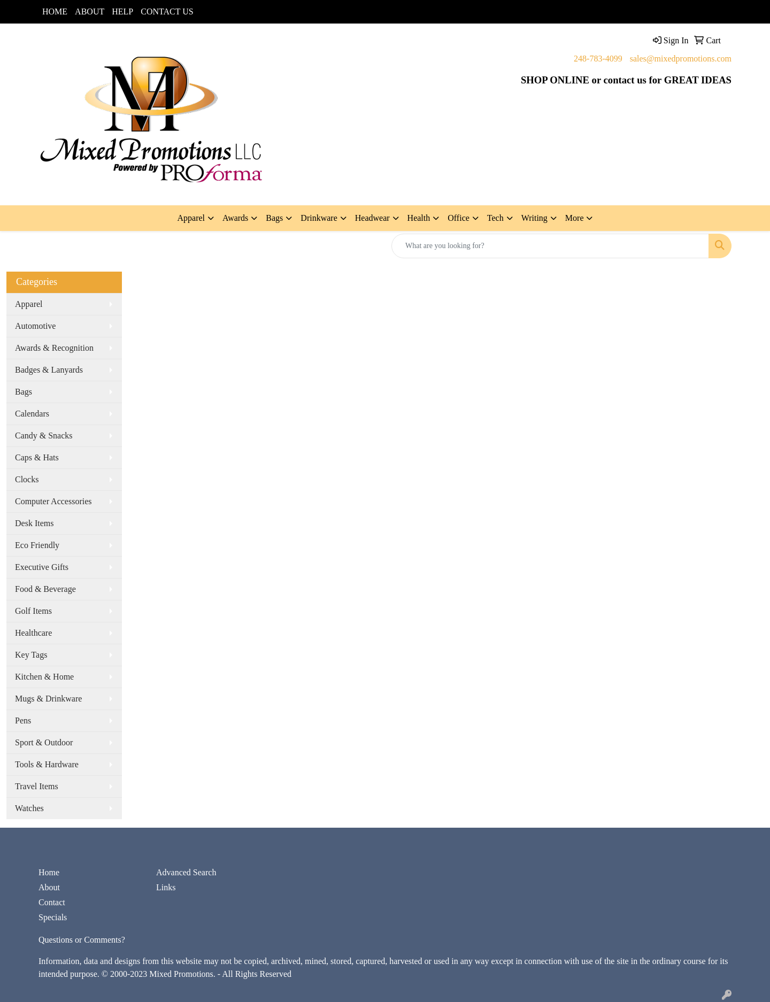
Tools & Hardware (47, 764)
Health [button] (418, 217)
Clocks (26, 479)
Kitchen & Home (44, 676)
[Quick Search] (550, 246)
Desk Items (34, 523)
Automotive (35, 325)
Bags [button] (274, 217)
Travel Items (36, 786)
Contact (51, 902)
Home (48, 872)
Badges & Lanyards (49, 369)
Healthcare (33, 632)
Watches (29, 808)
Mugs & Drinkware (48, 698)
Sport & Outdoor (44, 742)
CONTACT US (167, 11)
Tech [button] (495, 217)
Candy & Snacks (44, 435)
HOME (54, 11)
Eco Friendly (37, 545)
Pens (23, 720)
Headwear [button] (372, 217)
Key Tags (31, 654)
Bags (23, 391)
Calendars (32, 413)
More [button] (574, 217)
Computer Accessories (53, 501)
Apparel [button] (191, 217)
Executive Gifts (41, 567)
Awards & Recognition (54, 347)
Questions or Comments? (81, 939)
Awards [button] (235, 217)
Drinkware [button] (319, 217)
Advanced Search (186, 872)
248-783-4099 (598, 58)
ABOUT (89, 11)
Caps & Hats (37, 457)
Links (165, 887)
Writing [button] (534, 217)
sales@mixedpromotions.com (681, 58)
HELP (122, 11)
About (49, 887)
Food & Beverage (45, 589)
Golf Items (33, 610)
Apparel (29, 304)
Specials (52, 917)
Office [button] (458, 217)
